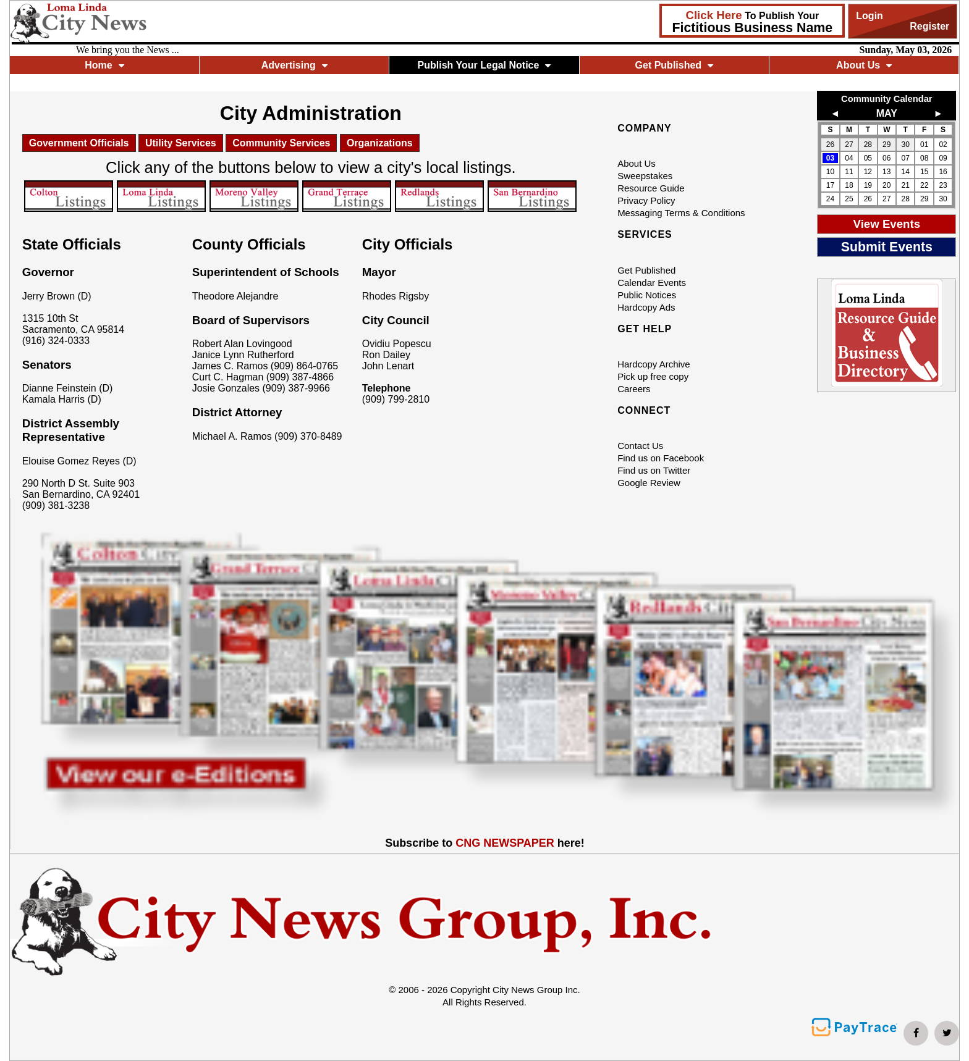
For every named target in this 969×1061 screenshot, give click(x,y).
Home (104, 65)
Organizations (380, 143)
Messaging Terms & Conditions (681, 213)
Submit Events (887, 247)
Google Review (648, 482)
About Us (864, 65)
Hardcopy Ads (646, 307)
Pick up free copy (652, 376)
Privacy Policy (646, 200)
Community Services (281, 143)
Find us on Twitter (653, 470)
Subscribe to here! (485, 843)
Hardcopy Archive (653, 364)
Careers (633, 389)
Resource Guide (650, 188)
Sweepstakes (644, 175)
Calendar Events (651, 282)
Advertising (294, 65)
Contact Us (640, 445)
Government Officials (79, 143)
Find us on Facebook (660, 458)
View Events (887, 223)
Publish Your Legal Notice (484, 65)
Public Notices (646, 295)
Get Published (674, 65)
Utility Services (180, 143)
